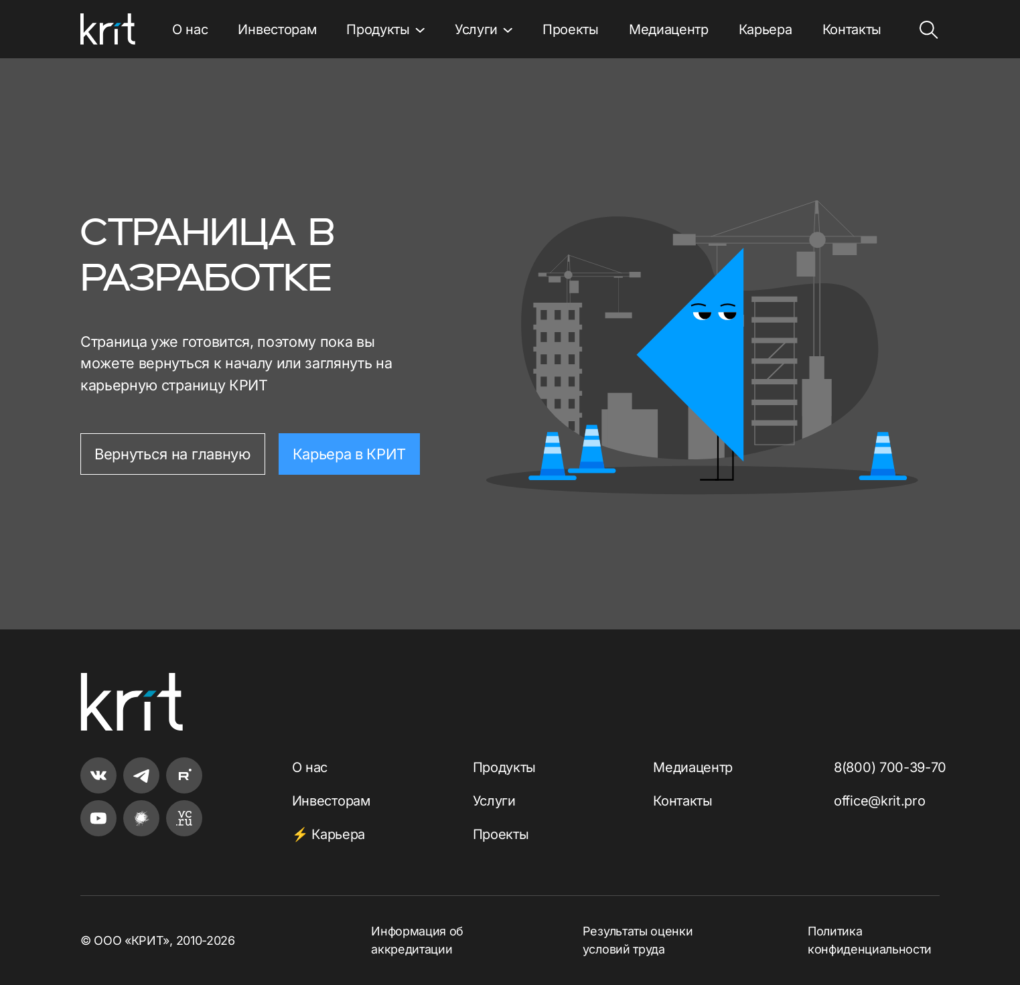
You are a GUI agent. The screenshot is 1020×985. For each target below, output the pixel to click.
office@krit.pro (879, 801)
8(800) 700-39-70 (890, 767)
